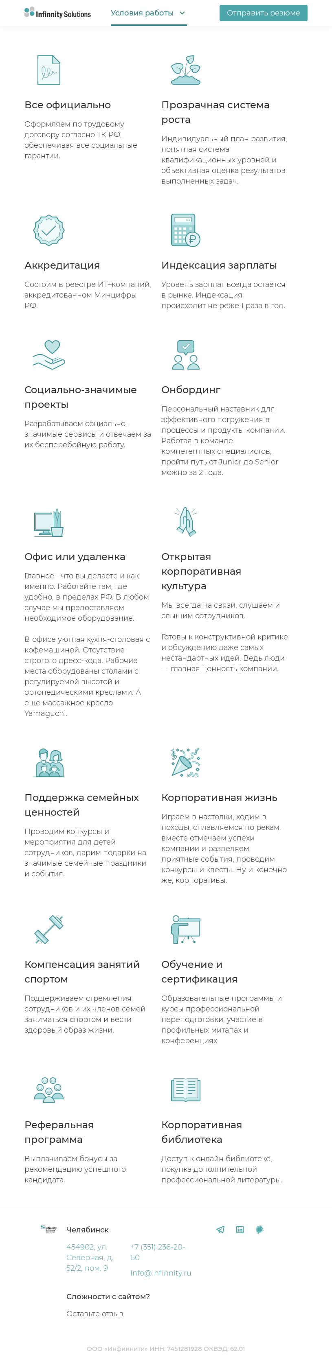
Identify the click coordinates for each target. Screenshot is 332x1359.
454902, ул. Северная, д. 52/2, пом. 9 (90, 1258)
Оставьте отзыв (94, 1313)
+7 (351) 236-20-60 (157, 1252)
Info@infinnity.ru (160, 1273)
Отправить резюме (263, 13)
